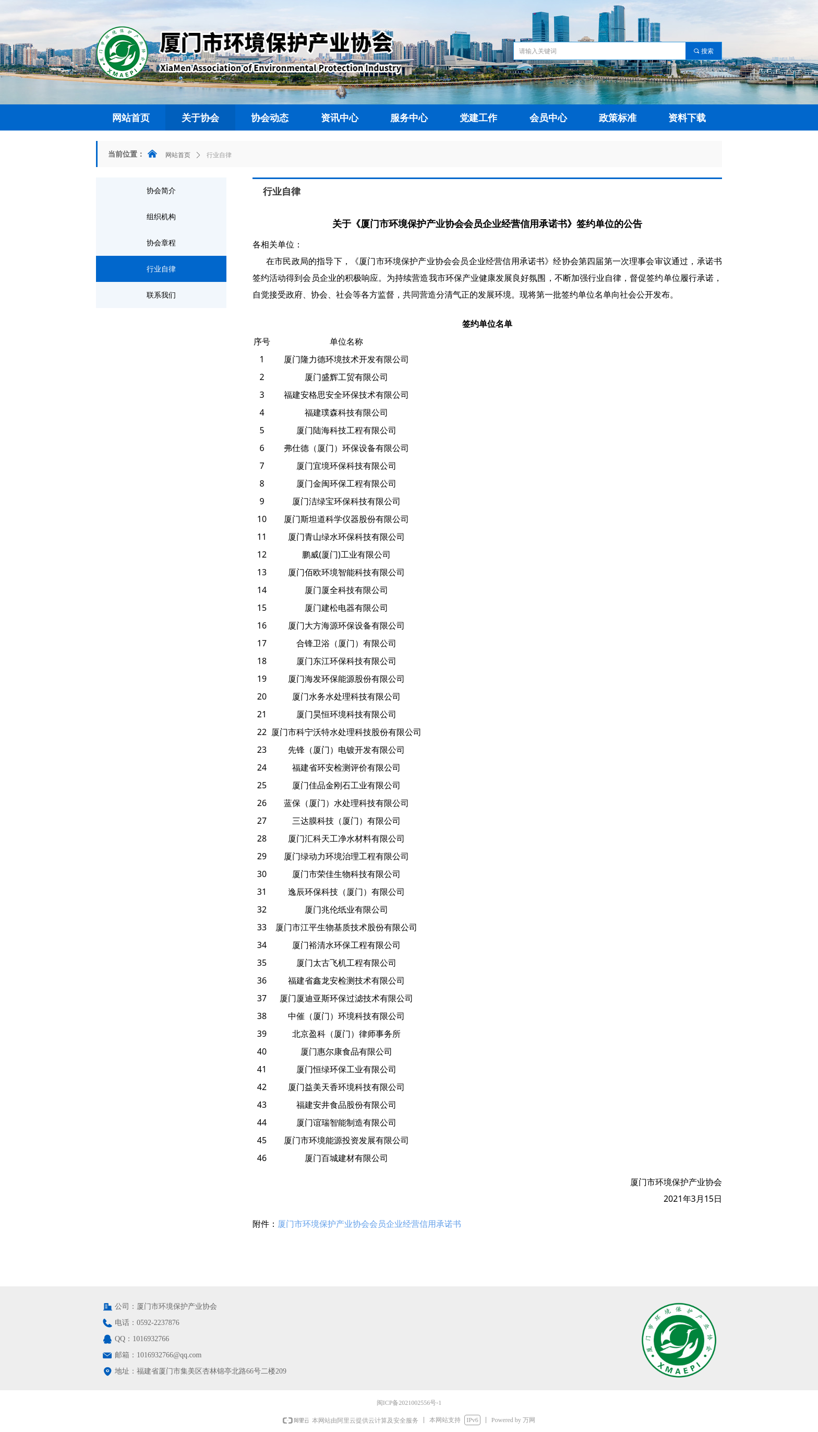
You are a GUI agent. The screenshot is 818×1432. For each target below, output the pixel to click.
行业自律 (219, 155)
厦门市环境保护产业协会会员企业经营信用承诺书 (369, 1223)
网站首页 (177, 155)
